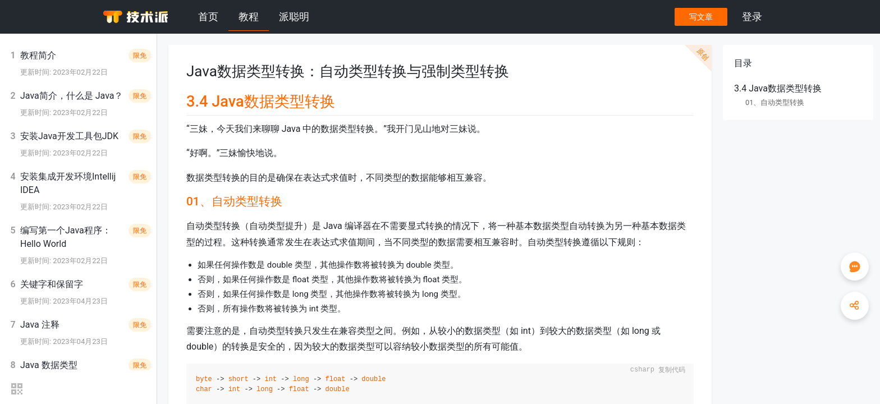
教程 (249, 16)
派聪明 (294, 16)
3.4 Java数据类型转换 (778, 88)
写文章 (701, 16)
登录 (752, 16)
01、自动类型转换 (774, 102)
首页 (208, 16)
